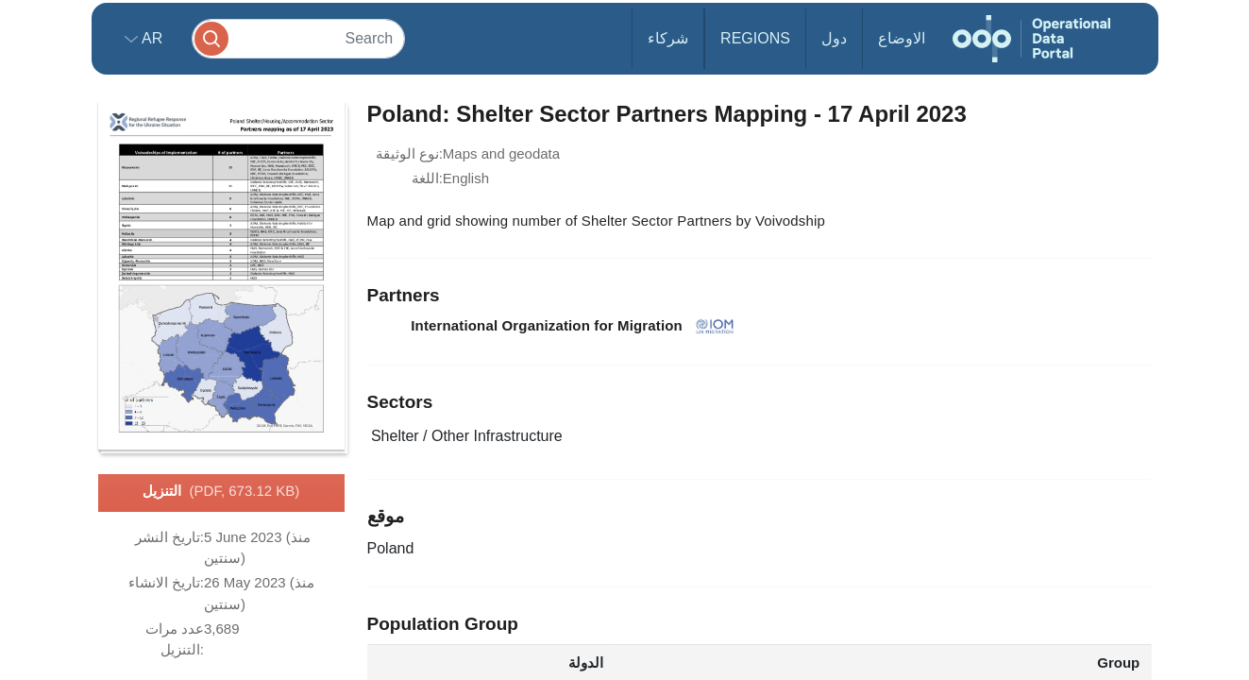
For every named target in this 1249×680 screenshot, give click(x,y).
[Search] (298, 38)
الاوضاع (901, 38)
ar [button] (150, 38)
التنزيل (221, 492)
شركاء (668, 38)
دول (834, 38)
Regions (755, 38)
